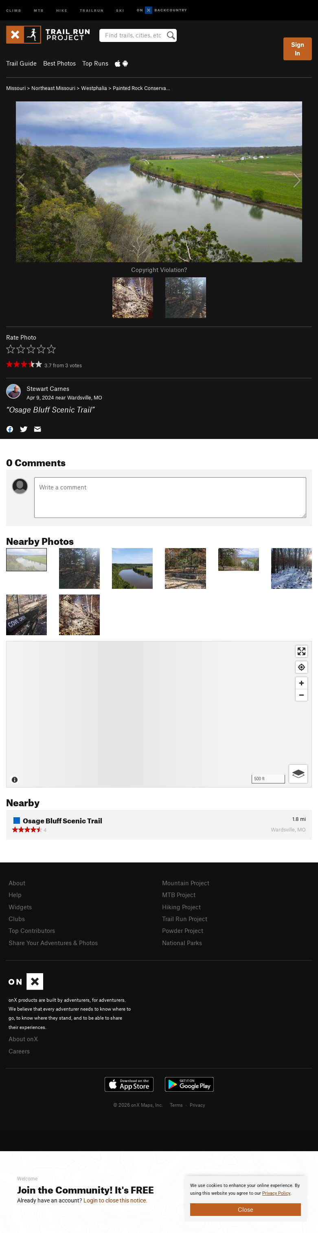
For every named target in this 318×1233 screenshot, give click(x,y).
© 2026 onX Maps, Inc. (138, 1105)
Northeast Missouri (53, 88)
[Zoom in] (301, 683)
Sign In (297, 49)
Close (245, 1209)
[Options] (298, 774)
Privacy (197, 1105)
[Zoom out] (301, 695)
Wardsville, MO (84, 397)
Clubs (17, 918)
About (17, 882)
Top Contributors (32, 930)
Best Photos (59, 63)
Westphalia (94, 88)
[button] (9, 428)
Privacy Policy (276, 1193)
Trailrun (92, 10)
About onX (23, 1038)
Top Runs (95, 63)
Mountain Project (185, 882)
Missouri (16, 88)
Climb (14, 10)
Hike (62, 10)
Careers (19, 1051)
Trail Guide (21, 63)
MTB (39, 10)
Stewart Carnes (47, 388)
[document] (245, 1199)
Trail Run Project (184, 918)
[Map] (159, 714)
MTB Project (178, 894)
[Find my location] (301, 667)
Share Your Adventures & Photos (53, 942)
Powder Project (182, 930)
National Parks (182, 942)
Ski (120, 10)
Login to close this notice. (115, 1200)
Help (15, 894)
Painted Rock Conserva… (141, 88)
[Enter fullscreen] (301, 651)
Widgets (20, 906)
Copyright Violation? (159, 269)
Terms (176, 1105)
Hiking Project (181, 906)
